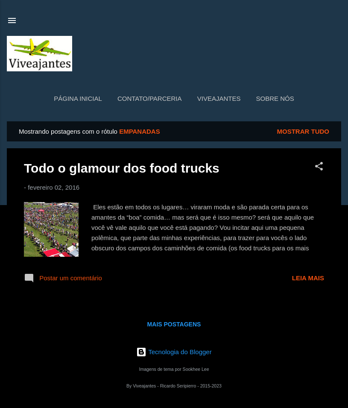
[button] (319, 167)
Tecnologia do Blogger (173, 351)
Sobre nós (275, 98)
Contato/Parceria (149, 98)
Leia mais (308, 278)
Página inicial (78, 98)
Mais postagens (174, 324)
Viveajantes (219, 98)
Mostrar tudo (303, 131)
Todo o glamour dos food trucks (121, 168)
